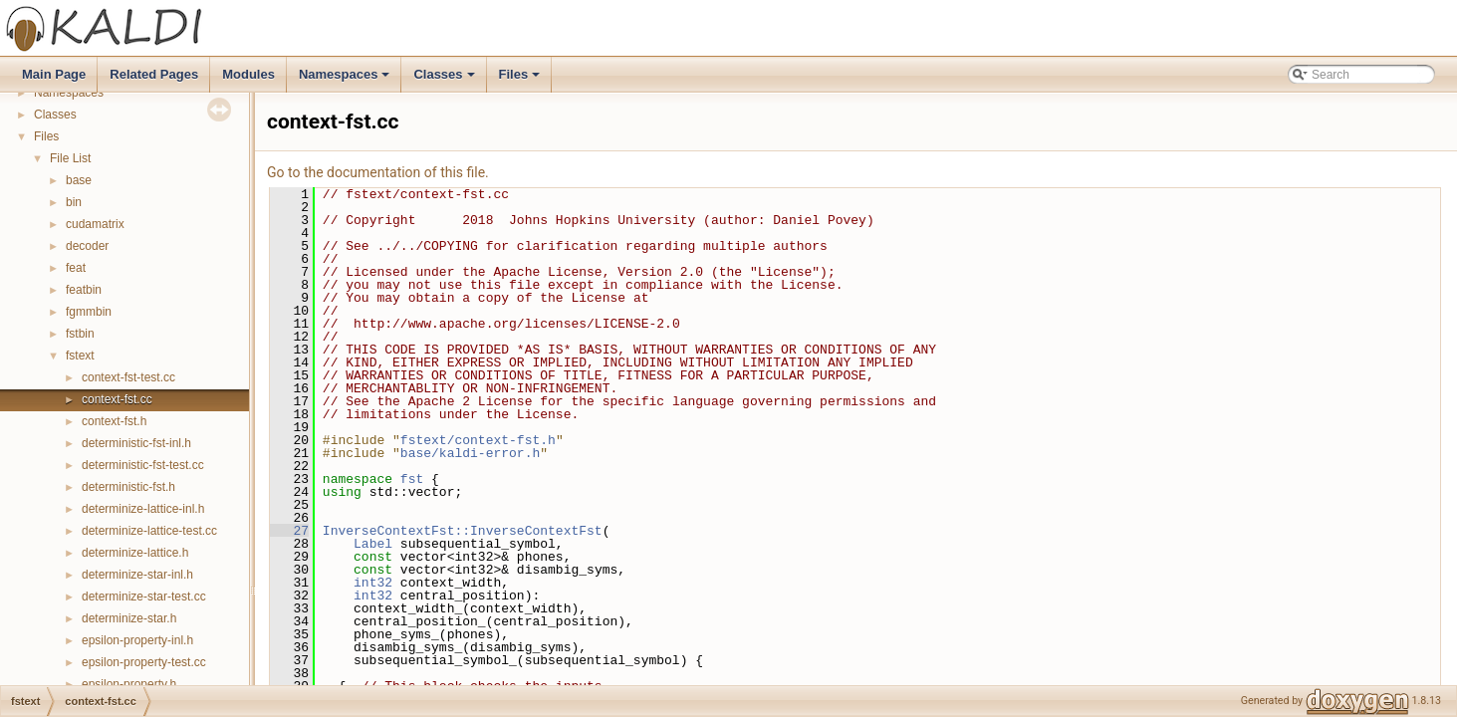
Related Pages (154, 74)
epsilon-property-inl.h (137, 640)
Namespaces (346, 80)
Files (521, 80)
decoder (87, 246)
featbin (84, 290)
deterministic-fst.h (128, 487)
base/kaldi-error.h (470, 453)
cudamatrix (95, 224)
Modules (248, 74)
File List (70, 158)
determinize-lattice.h (135, 553)
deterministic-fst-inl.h (136, 443)
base (79, 180)
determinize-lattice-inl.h (143, 509)
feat (76, 268)
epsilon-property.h (129, 684)
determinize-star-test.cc (144, 596)
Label (373, 544)
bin (74, 202)
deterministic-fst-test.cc (143, 465)
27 (289, 531)
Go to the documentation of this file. (378, 172)
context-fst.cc (117, 399)
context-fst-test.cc (128, 377)
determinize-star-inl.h (137, 575)
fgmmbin (89, 312)
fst (411, 479)
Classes (445, 80)
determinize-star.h (129, 618)
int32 (373, 583)
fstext (80, 355)
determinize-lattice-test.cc (149, 531)
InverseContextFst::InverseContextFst (463, 531)
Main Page (54, 74)
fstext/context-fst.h (478, 440)
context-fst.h (114, 421)
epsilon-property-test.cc (144, 662)
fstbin (80, 334)
